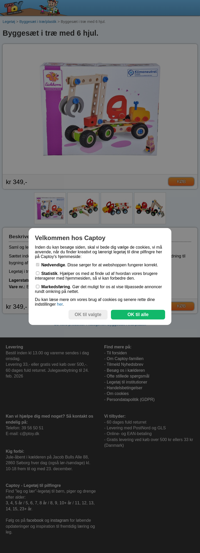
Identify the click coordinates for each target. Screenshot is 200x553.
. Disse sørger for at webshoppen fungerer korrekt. (97, 265)
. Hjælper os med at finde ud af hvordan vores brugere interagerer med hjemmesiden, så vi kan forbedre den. (96, 275)
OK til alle (137, 314)
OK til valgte (88, 314)
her (60, 304)
